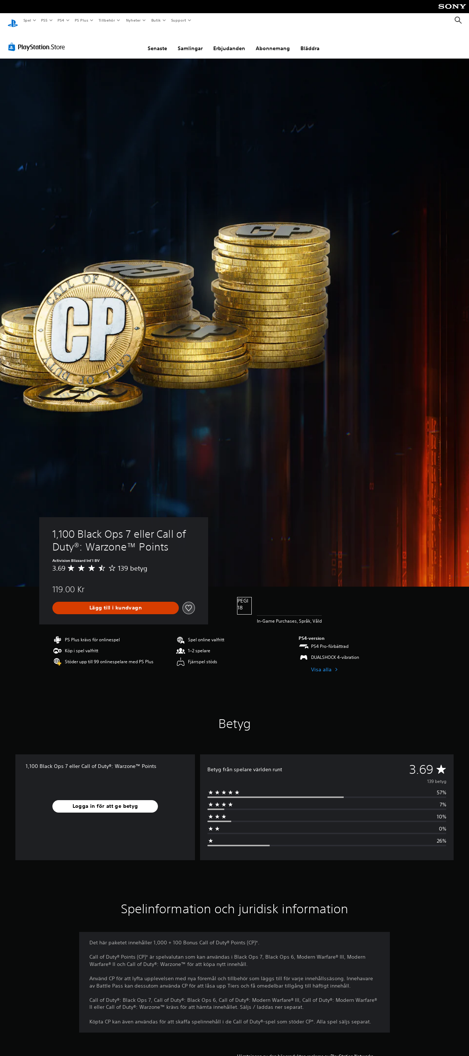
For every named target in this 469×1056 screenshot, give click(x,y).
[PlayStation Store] (38, 40)
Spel (27, 20)
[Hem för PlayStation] (13, 20)
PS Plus (81, 20)
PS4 (61, 20)
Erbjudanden (229, 41)
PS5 (44, 20)
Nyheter (133, 20)
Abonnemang (273, 41)
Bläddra (310, 41)
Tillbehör (107, 20)
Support (178, 20)
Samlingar (190, 41)
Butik (156, 20)
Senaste (157, 41)
